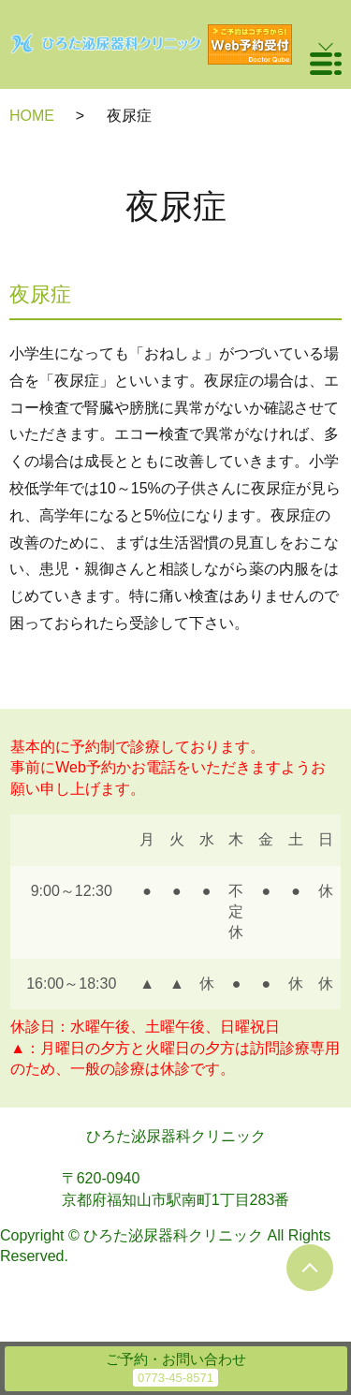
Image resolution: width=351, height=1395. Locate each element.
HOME (31, 116)
